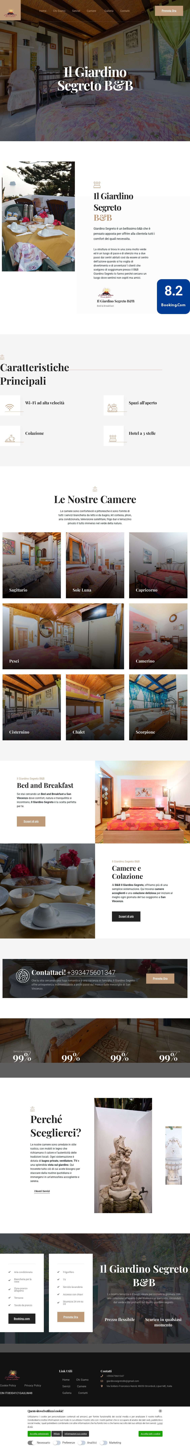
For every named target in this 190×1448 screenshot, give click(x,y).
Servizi (76, 11)
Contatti (125, 11)
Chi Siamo (59, 11)
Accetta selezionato (39, 1433)
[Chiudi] (160, 1411)
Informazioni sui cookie (76, 1433)
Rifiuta (57, 1433)
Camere (91, 11)
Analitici (92, 1442)
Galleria (108, 11)
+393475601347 (91, 995)
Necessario (43, 1442)
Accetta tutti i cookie (150, 1433)
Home (42, 11)
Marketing (115, 1442)
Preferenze (68, 1442)
